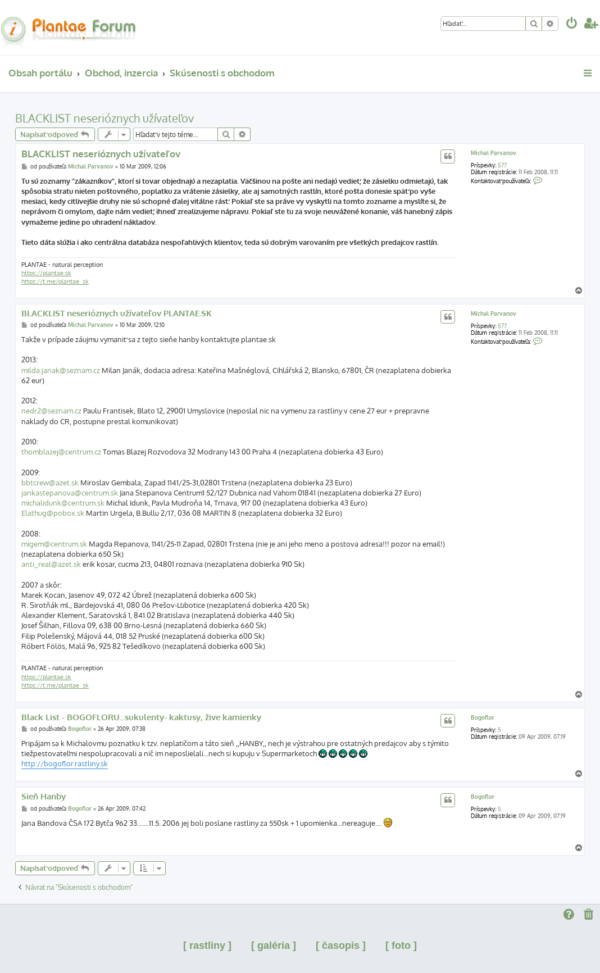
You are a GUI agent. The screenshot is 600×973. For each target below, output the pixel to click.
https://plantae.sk (46, 273)
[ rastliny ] (207, 945)
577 (502, 165)
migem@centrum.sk (54, 543)
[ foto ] (401, 945)
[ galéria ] (273, 945)
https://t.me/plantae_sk (55, 281)
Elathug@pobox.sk (52, 512)
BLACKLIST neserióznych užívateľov (104, 118)
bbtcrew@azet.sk (50, 482)
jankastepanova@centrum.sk (69, 492)
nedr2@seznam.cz (51, 410)
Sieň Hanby (43, 797)
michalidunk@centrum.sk (62, 502)
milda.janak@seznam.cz (60, 370)
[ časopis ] (341, 945)
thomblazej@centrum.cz (61, 451)
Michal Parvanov (493, 152)
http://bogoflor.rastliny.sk (64, 763)
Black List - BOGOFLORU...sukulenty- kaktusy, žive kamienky (141, 717)
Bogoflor (482, 717)
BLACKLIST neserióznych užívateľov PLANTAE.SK (116, 313)
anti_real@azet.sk (51, 564)
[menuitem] (572, 24)
